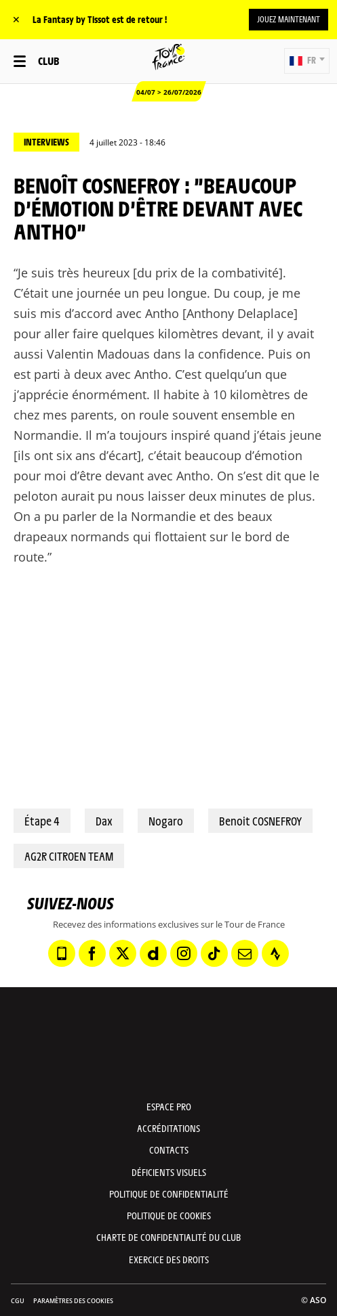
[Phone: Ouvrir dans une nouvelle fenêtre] (61, 953)
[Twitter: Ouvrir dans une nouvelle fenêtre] (122, 953)
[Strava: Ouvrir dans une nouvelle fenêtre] (275, 953)
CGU (17, 1300)
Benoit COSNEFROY (260, 820)
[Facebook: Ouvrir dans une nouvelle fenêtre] (92, 953)
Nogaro (165, 820)
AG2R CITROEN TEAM (68, 855)
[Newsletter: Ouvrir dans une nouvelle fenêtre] (244, 953)
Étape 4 (42, 820)
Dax (104, 820)
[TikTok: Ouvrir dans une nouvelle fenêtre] (214, 953)
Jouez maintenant (288, 19)
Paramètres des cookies (73, 1300)
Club (48, 60)
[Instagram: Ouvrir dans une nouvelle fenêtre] (183, 953)
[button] (307, 61)
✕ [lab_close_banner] (16, 19)
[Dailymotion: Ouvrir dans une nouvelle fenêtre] (153, 953)
